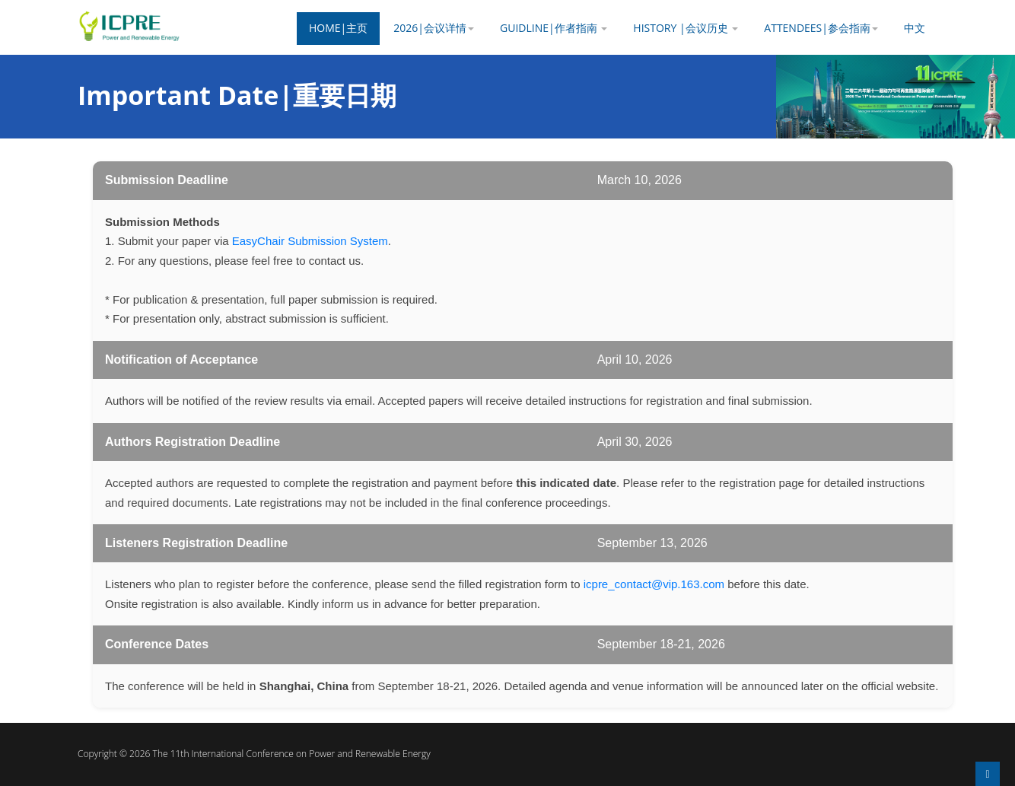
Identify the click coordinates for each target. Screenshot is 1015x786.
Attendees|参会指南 (821, 28)
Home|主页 (338, 28)
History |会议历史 (685, 28)
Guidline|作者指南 (553, 28)
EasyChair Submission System (310, 240)
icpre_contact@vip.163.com (654, 584)
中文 (914, 28)
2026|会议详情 (433, 28)
